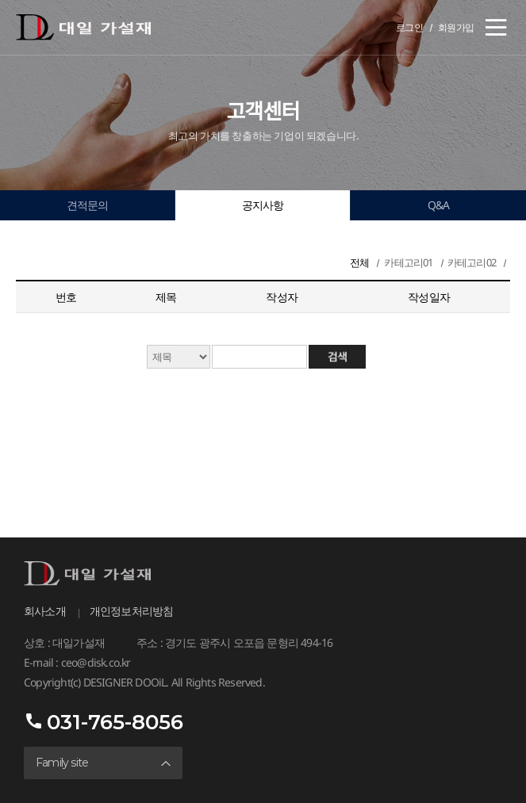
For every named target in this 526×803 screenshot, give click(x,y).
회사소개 (45, 610)
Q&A (439, 204)
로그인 (410, 27)
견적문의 (88, 204)
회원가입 (456, 27)
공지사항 (263, 204)
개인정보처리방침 (132, 610)
